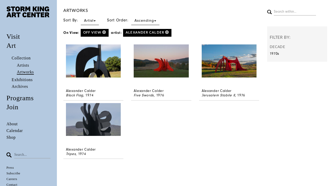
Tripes (71, 154)
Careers (11, 179)
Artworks (25, 72)
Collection (21, 58)
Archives (20, 86)
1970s (275, 53)
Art (11, 45)
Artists (23, 65)
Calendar (14, 130)
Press (10, 167)
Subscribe (13, 173)
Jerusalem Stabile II (218, 95)
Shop (11, 137)
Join (12, 107)
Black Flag (74, 95)
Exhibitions (22, 80)
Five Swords (144, 95)
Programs (20, 98)
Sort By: (81, 20)
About (12, 124)
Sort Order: (133, 20)
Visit (13, 36)
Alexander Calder (147, 32)
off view (94, 32)
